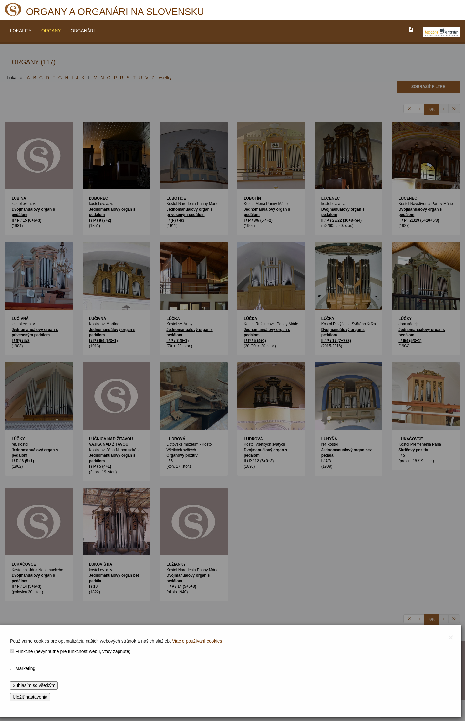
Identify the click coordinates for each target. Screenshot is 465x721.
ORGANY (51, 30)
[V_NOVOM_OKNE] (441, 32)
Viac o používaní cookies (197, 641)
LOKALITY (21, 30)
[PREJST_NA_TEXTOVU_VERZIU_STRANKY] (411, 30)
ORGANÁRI (83, 30)
